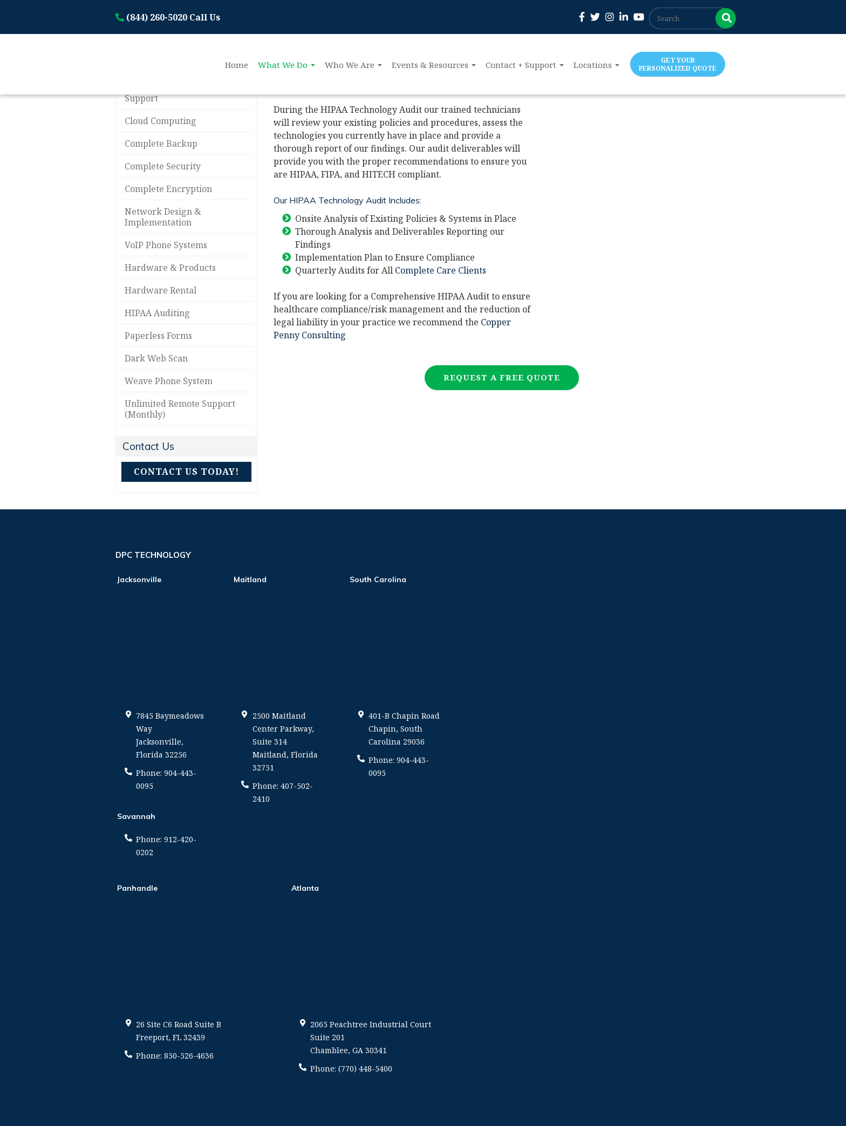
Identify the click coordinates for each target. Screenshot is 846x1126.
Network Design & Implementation (163, 217)
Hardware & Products (170, 268)
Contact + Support (525, 64)
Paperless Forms (158, 336)
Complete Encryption (168, 189)
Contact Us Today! (186, 471)
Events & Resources (434, 64)
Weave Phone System (169, 381)
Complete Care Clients (440, 270)
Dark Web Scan (156, 358)
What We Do (286, 64)
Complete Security (163, 166)
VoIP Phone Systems (166, 245)
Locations (596, 64)
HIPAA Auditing (157, 313)
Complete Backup (161, 143)
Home (236, 64)
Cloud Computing (160, 121)
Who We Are (353, 64)
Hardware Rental (160, 290)
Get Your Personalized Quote (678, 64)
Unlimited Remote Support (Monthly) (180, 409)
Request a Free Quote (502, 377)
